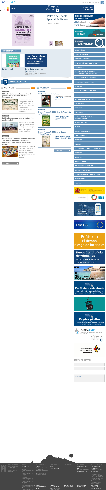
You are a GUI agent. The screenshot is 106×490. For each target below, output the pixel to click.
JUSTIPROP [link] (78, 108)
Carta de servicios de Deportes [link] (27, 476)
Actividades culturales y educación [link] (88, 148)
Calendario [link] (79, 103)
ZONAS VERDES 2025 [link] (97, 478)
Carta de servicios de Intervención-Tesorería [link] (27, 479)
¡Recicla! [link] (78, 144)
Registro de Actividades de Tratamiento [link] (42, 468)
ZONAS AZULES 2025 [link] (97, 477)
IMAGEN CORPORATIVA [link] (82, 95)
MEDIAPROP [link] (79, 112)
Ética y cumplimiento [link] (14, 466)
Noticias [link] (78, 183)
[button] (102, 2)
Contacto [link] (94, 473)
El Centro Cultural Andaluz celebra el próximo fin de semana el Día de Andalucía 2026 (16, 96)
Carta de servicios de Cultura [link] (27, 474)
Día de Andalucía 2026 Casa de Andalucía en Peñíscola (54, 113)
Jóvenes (78, 376)
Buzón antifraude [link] (13, 469)
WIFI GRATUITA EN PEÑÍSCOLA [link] (84, 99)
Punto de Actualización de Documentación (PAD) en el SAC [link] (86, 72)
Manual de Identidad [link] (55, 488)
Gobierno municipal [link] (82, 131)
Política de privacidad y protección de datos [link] (42, 471)
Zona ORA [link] (78, 86)
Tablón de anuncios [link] (82, 170)
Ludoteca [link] (78, 157)
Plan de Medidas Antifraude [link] (12, 471)
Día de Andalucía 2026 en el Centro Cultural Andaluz (52, 133)
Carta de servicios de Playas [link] (27, 487)
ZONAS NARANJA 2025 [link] (97, 475)
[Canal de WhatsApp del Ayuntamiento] (36, 66)
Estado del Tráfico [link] (82, 122)
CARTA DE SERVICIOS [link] (81, 54)
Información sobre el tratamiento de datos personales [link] (41, 475)
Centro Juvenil (7, 69)
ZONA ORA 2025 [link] (96, 474)
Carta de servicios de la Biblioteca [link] (28, 471)
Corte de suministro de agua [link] (85, 90)
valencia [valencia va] (5, 8)
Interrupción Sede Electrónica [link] (86, 63)
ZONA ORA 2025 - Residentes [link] (96, 480)
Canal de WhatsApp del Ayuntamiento (34, 70)
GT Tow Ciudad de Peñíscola (49, 94)
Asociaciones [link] (80, 179)
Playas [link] (77, 127)
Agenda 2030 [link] (79, 67)
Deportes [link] (78, 153)
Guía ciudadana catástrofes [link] (85, 78)
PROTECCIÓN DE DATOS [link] (82, 59)
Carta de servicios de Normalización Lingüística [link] (28, 484)
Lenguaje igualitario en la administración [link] (84, 117)
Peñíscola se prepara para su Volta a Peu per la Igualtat (17, 119)
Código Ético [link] (12, 467)
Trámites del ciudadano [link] (84, 166)
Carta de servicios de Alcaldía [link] (27, 468)
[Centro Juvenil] (13, 66)
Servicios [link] (78, 140)
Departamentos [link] (81, 135)
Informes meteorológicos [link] (85, 82)
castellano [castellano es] (5, 10)
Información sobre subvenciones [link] (87, 174)
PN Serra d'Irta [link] (80, 161)
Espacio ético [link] (80, 50)
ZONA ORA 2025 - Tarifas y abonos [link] (96, 483)
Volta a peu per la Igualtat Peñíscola (57, 17)
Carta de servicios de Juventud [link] (27, 482)
